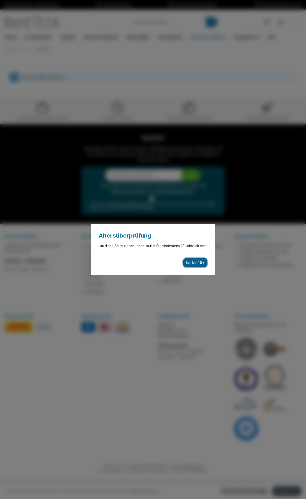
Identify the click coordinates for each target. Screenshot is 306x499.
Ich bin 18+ (195, 262)
